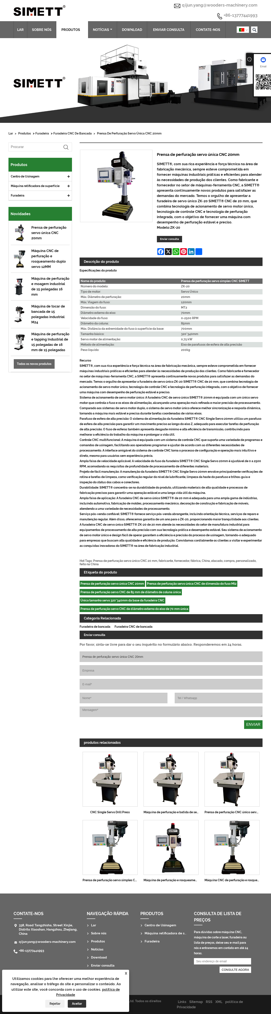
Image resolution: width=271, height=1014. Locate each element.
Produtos (72, 30)
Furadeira (42, 133)
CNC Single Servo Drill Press (110, 812)
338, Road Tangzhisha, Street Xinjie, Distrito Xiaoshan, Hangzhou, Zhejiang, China (48, 929)
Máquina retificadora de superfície (35, 186)
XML (218, 1002)
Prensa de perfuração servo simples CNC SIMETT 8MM (112, 880)
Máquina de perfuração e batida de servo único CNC (173, 812)
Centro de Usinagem (25, 176)
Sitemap (196, 1002)
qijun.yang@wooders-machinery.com (219, 5)
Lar (20, 30)
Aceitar (77, 1003)
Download (132, 30)
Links (182, 1002)
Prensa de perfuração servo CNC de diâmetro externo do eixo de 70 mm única (134, 609)
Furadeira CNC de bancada (72, 133)
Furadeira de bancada (95, 626)
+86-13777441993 (240, 15)
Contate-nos (208, 30)
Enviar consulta (168, 30)
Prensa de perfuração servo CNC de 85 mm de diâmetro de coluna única (130, 592)
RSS (209, 1002)
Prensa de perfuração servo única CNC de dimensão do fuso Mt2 (191, 583)
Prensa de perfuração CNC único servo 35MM (234, 812)
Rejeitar (55, 1003)
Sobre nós (41, 30)
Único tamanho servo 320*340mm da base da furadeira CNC (122, 600)
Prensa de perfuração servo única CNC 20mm (129, 133)
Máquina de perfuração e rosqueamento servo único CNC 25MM (173, 880)
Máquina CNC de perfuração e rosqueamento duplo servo (234, 880)
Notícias (102, 30)
